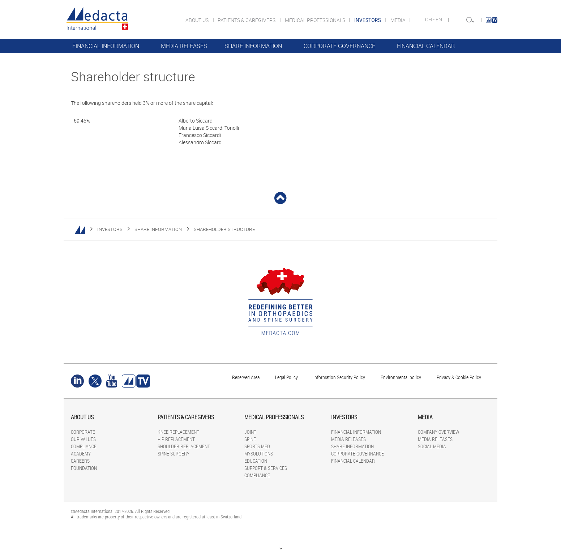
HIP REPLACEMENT (176, 439)
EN (439, 19)
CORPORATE (83, 431)
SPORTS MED (257, 446)
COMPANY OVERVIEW (438, 431)
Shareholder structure (224, 229)
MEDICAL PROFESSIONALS (315, 20)
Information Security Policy (339, 377)
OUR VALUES (83, 439)
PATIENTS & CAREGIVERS (247, 20)
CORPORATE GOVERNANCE (339, 46)
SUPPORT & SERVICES (265, 468)
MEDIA (398, 20)
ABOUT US (197, 20)
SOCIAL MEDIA (432, 446)
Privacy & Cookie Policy (459, 377)
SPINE (250, 439)
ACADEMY (81, 453)
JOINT (250, 431)
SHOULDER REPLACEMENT (184, 446)
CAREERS (80, 460)
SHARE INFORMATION (253, 46)
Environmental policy (401, 377)
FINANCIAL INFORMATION (105, 46)
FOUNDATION (84, 468)
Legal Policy (286, 377)
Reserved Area (246, 377)
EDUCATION (255, 460)
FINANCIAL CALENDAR (426, 46)
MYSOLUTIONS (258, 453)
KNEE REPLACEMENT (178, 431)
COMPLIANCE (84, 446)
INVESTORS (110, 229)
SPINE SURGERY (173, 453)
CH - (430, 19)
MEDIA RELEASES (184, 46)
